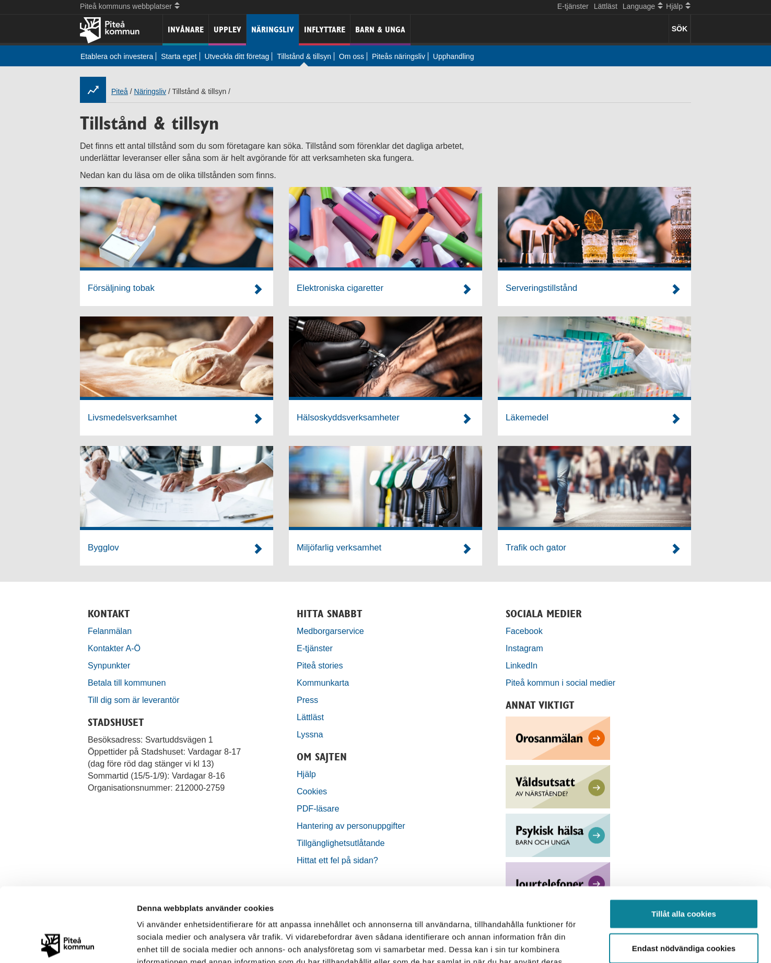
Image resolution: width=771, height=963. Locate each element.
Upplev (227, 29)
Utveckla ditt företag (237, 56)
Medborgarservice (330, 631)
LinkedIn (522, 665)
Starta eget (179, 56)
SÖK (679, 29)
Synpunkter (109, 665)
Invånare (186, 29)
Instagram (524, 648)
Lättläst (605, 6)
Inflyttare (324, 29)
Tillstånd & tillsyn (304, 56)
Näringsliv (272, 29)
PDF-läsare (318, 808)
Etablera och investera (116, 56)
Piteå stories (320, 665)
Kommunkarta (323, 682)
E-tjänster (573, 6)
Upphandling (453, 56)
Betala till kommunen (127, 682)
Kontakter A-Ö (114, 648)
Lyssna (310, 734)
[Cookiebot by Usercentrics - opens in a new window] (67, 942)
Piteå (119, 91)
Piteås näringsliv (398, 56)
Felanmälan (110, 631)
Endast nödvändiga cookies (683, 874)
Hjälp (306, 774)
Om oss (351, 56)
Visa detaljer (567, 942)
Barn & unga (380, 29)
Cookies (312, 791)
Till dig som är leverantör (135, 699)
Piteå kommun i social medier (560, 682)
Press (307, 699)
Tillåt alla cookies (683, 839)
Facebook (524, 631)
